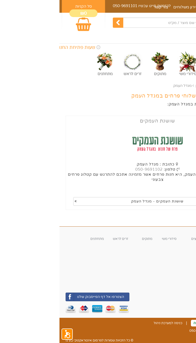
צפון (139, 86)
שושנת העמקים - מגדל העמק (69, 201)
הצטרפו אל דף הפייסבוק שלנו (35, 297)
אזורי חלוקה (180, 274)
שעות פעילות (179, 253)
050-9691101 (65, 6)
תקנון (165, 323)
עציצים (136, 239)
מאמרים (159, 7)
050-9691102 (89, 169)
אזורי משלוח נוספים (162, 86)
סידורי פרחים (156, 239)
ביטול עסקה (142, 323)
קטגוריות (183, 231)
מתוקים (87, 239)
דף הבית (181, 7)
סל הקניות (24, 6)
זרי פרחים (183, 239)
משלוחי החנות (180, 281)
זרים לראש (61, 239)
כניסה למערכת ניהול (108, 323)
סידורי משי (109, 239)
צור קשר (184, 323)
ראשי (186, 86)
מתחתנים (37, 239)
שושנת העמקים (98, 121)
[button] (8, 334)
